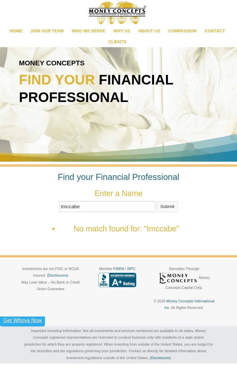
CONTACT (215, 31)
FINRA (119, 269)
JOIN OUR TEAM (47, 31)
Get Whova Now (22, 320)
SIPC (131, 269)
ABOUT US (149, 31)
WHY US (121, 31)
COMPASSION (182, 31)
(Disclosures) (57, 275)
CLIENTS (117, 42)
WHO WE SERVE (88, 31)
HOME (16, 31)
